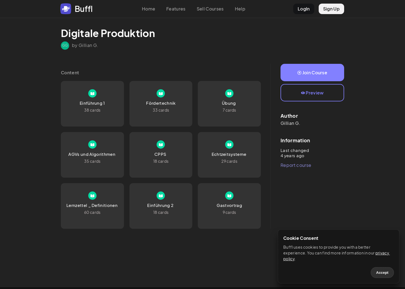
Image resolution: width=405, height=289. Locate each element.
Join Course (312, 72)
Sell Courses (210, 9)
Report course (296, 165)
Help (240, 9)
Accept (382, 272)
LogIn (304, 9)
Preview (312, 93)
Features (176, 9)
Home (148, 9)
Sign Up (331, 9)
